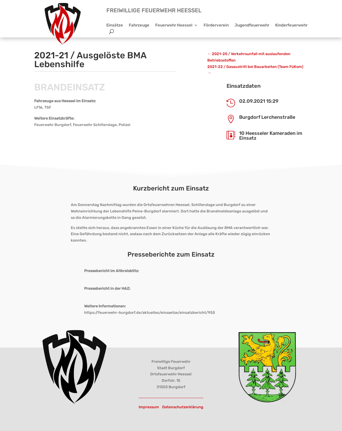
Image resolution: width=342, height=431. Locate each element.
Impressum (149, 407)
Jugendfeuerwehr (252, 25)
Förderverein (216, 25)
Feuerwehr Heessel (173, 25)
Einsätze (114, 25)
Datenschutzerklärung (182, 407)
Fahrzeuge (139, 25)
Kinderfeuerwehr (291, 25)
